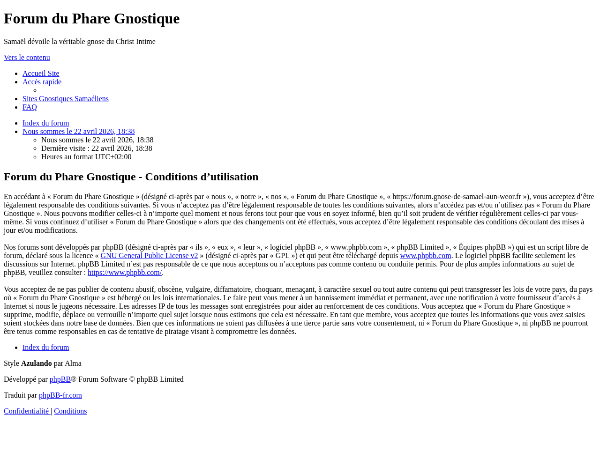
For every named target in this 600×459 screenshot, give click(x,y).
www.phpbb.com (425, 255)
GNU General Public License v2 (149, 255)
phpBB (60, 379)
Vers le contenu (27, 57)
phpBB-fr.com (60, 395)
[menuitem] (41, 73)
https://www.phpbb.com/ (125, 272)
